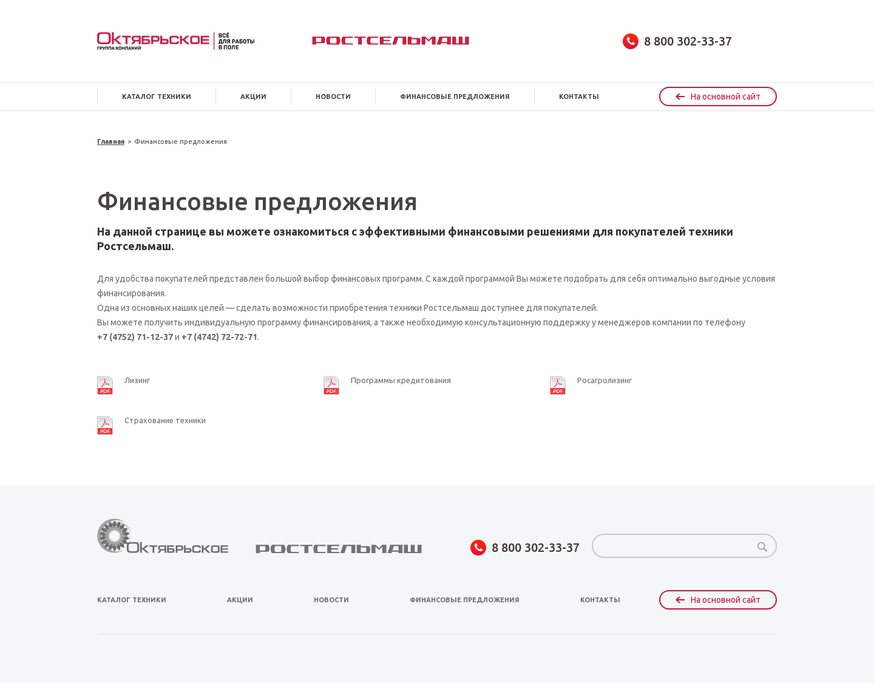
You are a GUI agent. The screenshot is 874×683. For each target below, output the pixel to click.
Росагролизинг (604, 380)
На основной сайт (718, 96)
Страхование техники (165, 420)
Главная (110, 141)
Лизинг (137, 380)
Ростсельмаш (390, 40)
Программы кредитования (401, 380)
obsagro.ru (175, 41)
